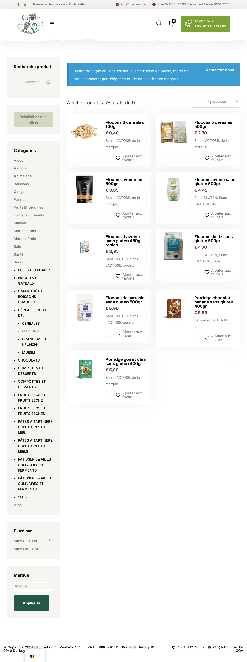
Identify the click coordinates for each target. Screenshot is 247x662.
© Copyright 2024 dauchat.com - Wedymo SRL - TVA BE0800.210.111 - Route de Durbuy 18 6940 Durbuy (78, 649)
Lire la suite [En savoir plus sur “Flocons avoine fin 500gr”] (110, 214)
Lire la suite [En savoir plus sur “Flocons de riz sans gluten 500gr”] (199, 271)
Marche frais (25, 231)
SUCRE (24, 497)
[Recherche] (48, 82)
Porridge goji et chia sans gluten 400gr (126, 361)
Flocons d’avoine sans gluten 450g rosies (123, 240)
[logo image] (31, 24)
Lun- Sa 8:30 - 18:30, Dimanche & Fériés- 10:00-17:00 (191, 4)
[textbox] (34, 586)
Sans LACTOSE (26, 549)
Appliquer (31, 603)
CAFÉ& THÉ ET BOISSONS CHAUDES (30, 296)
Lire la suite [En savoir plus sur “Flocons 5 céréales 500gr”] (199, 157)
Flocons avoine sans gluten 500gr (214, 181)
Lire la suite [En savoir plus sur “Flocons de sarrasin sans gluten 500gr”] (110, 333)
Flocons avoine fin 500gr (124, 181)
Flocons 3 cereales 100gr (125, 124)
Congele (21, 192)
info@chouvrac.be (131, 4)
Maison (20, 223)
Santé (18, 254)
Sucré (19, 262)
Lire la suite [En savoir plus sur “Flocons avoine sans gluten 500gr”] (199, 214)
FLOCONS (30, 331)
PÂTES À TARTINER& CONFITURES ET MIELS (35, 446)
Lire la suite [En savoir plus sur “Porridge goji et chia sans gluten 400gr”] (110, 394)
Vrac (18, 505)
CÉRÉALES (31, 323)
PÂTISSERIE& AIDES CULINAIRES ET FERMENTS (34, 483)
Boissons (21, 184)
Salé (17, 246)
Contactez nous (220, 69)
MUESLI (28, 352)
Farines (20, 199)
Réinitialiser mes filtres (33, 119)
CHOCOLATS (29, 360)
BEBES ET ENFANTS (34, 270)
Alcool (19, 160)
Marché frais (25, 238)
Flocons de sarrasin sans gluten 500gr (125, 299)
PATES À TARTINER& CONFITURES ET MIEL (35, 427)
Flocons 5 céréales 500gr (213, 124)
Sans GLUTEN (25, 541)
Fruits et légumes (28, 207)
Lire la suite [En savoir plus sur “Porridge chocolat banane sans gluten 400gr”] (199, 337)
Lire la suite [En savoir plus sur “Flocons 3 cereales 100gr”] (110, 157)
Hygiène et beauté (29, 215)
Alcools (20, 168)
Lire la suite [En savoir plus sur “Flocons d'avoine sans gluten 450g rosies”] (110, 275)
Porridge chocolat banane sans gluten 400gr (213, 302)
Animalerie (23, 176)
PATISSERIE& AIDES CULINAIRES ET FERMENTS (34, 464)
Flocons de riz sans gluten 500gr (213, 238)
